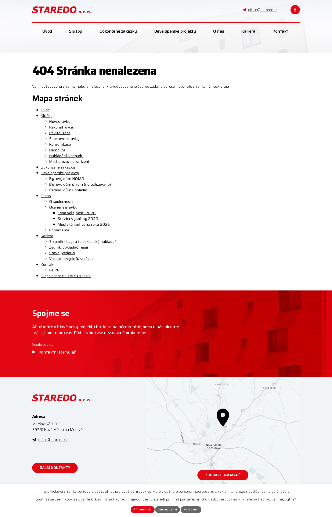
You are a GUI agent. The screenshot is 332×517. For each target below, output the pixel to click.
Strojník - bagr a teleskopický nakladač (82, 242)
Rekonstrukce (61, 127)
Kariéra (47, 236)
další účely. (280, 491)
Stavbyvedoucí (62, 253)
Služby (47, 116)
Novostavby (60, 121)
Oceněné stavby (63, 207)
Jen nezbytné (167, 509)
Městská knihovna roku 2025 (84, 224)
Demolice (57, 150)
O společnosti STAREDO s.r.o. (66, 276)
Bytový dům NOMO (66, 179)
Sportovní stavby (64, 139)
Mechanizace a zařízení (69, 161)
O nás (46, 196)
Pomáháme (59, 230)
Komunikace (60, 144)
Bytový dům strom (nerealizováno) (80, 184)
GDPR (54, 270)
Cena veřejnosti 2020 (77, 213)
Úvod (45, 110)
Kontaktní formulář (57, 352)
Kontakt (48, 264)
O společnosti (61, 202)
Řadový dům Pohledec (68, 190)
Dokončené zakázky (58, 167)
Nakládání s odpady (66, 156)
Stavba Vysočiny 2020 (78, 219)
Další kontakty (55, 467)
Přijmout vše (143, 509)
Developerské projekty (60, 173)
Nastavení (191, 509)
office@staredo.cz (52, 439)
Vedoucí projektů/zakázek (71, 259)
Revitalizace (59, 133)
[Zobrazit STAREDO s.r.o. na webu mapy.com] (223, 434)
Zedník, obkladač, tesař (69, 247)
